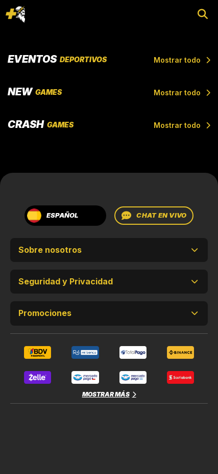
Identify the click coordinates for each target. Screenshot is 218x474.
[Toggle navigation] (15, 14)
